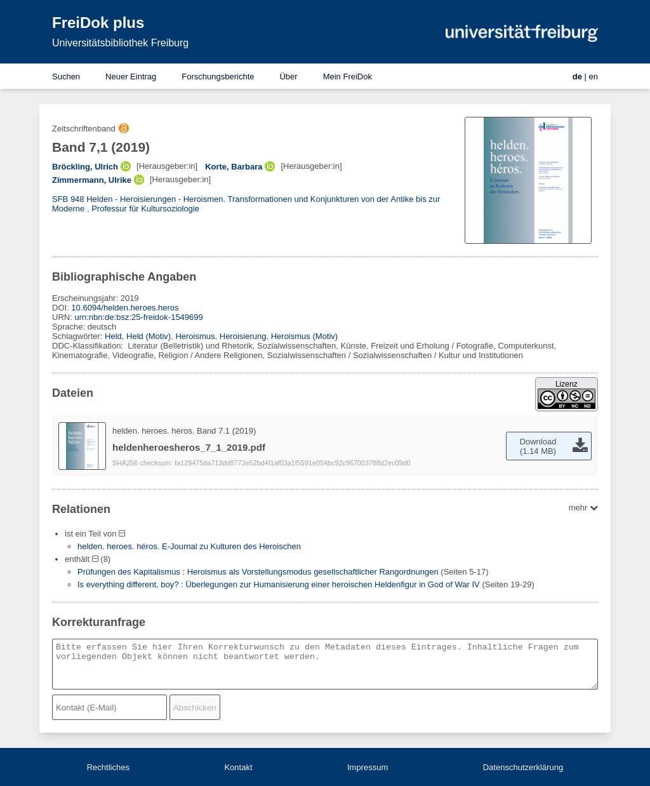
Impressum (367, 767)
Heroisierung (243, 336)
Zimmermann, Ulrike (91, 180)
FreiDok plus (98, 22)
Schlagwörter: (78, 336)
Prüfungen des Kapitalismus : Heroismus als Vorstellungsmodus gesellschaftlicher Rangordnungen (258, 571)
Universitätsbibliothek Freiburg (120, 42)
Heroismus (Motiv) (304, 336)
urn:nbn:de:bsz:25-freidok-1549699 (138, 317)
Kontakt (238, 767)
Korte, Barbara (233, 166)
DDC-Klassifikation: (89, 345)
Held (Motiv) (148, 336)
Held (113, 336)
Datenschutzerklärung (523, 767)
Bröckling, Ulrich (85, 166)
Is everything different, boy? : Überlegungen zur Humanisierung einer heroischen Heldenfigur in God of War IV (278, 584)
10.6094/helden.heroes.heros (124, 307)
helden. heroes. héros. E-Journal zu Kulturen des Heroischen (189, 546)
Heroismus (195, 336)
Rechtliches (108, 767)
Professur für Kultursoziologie (145, 208)
